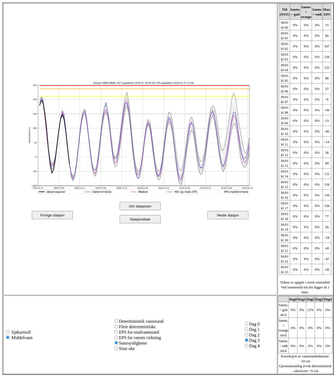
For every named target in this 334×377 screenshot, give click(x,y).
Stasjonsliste (140, 219)
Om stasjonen (140, 206)
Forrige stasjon (52, 215)
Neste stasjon (228, 215)
